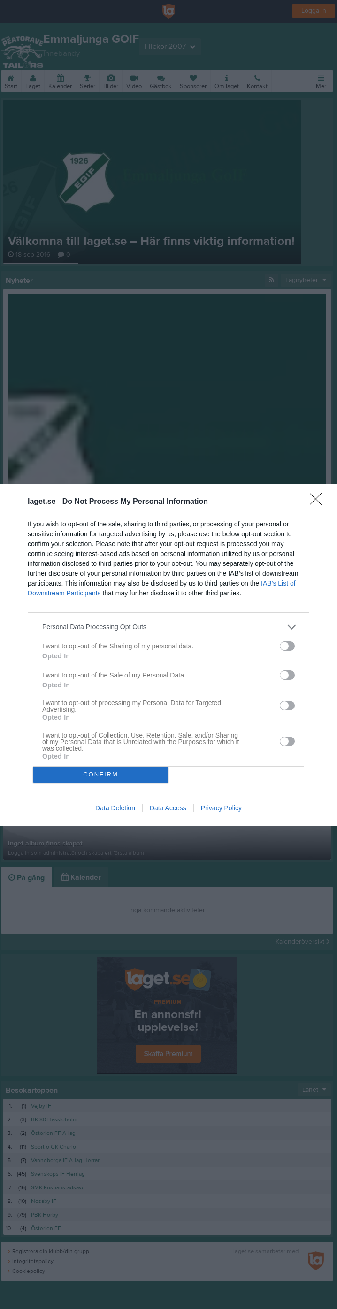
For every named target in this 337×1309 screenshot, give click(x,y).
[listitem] (168, 627)
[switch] (287, 646)
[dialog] (168, 655)
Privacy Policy (221, 808)
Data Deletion (115, 808)
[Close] (319, 502)
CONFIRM (100, 773)
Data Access (168, 808)
